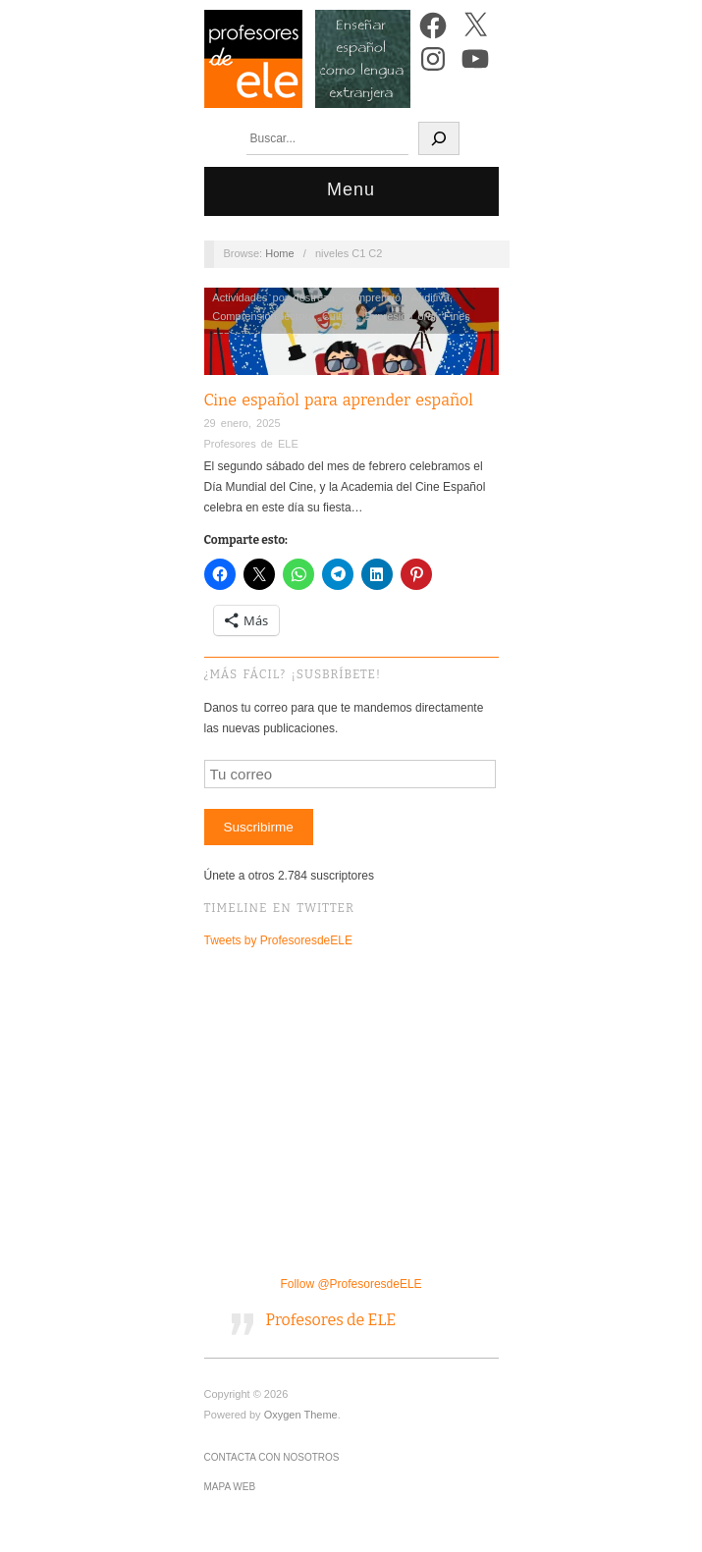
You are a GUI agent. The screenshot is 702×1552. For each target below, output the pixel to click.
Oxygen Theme (301, 1414)
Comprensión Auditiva (396, 297)
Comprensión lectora (263, 316)
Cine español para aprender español (338, 400)
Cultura (339, 316)
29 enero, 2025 (242, 423)
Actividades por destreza (273, 297)
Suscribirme (258, 827)
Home (279, 253)
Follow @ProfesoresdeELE (350, 1284)
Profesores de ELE (251, 444)
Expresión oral (400, 316)
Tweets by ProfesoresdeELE (278, 940)
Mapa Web (230, 1486)
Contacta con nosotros (272, 1457)
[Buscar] (438, 138)
